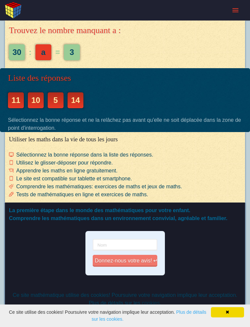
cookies (151, 303)
